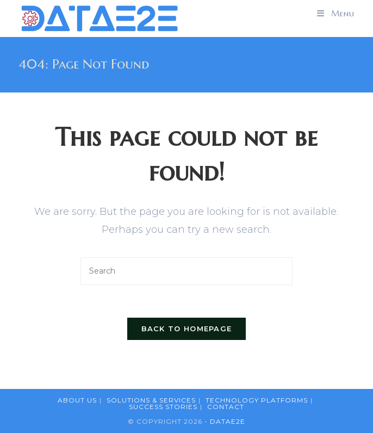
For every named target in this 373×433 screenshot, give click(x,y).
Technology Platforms (257, 400)
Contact (225, 407)
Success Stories (163, 407)
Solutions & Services (151, 400)
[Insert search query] (186, 271)
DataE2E (227, 421)
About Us (77, 400)
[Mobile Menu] (336, 13)
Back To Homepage (186, 328)
